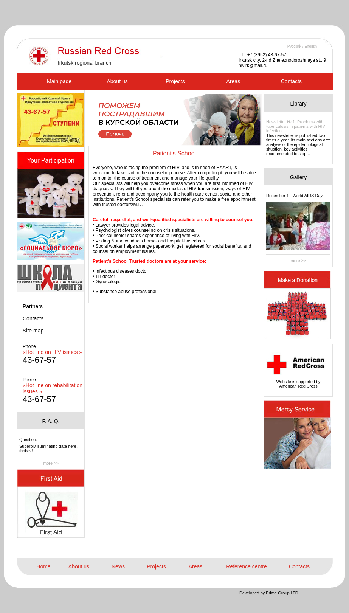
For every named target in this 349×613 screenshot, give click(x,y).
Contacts (291, 81)
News (118, 566)
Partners (33, 306)
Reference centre (246, 566)
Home (43, 566)
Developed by (252, 593)
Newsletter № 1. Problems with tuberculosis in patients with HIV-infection (296, 126)
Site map (33, 330)
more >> (51, 463)
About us (117, 81)
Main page (59, 81)
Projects (175, 81)
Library (298, 104)
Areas (233, 81)
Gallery (298, 177)
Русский (294, 46)
